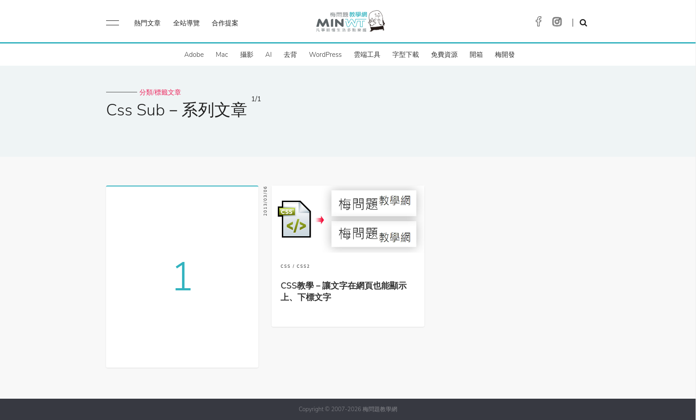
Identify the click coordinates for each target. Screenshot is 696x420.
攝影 (246, 54)
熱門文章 (147, 23)
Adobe (194, 54)
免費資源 (444, 54)
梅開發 (505, 54)
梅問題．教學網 (350, 23)
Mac (222, 54)
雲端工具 (367, 54)
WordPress (325, 54)
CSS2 (303, 266)
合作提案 (225, 23)
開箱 (476, 54)
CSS (286, 266)
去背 (290, 54)
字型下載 (405, 54)
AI (268, 54)
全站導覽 (186, 23)
